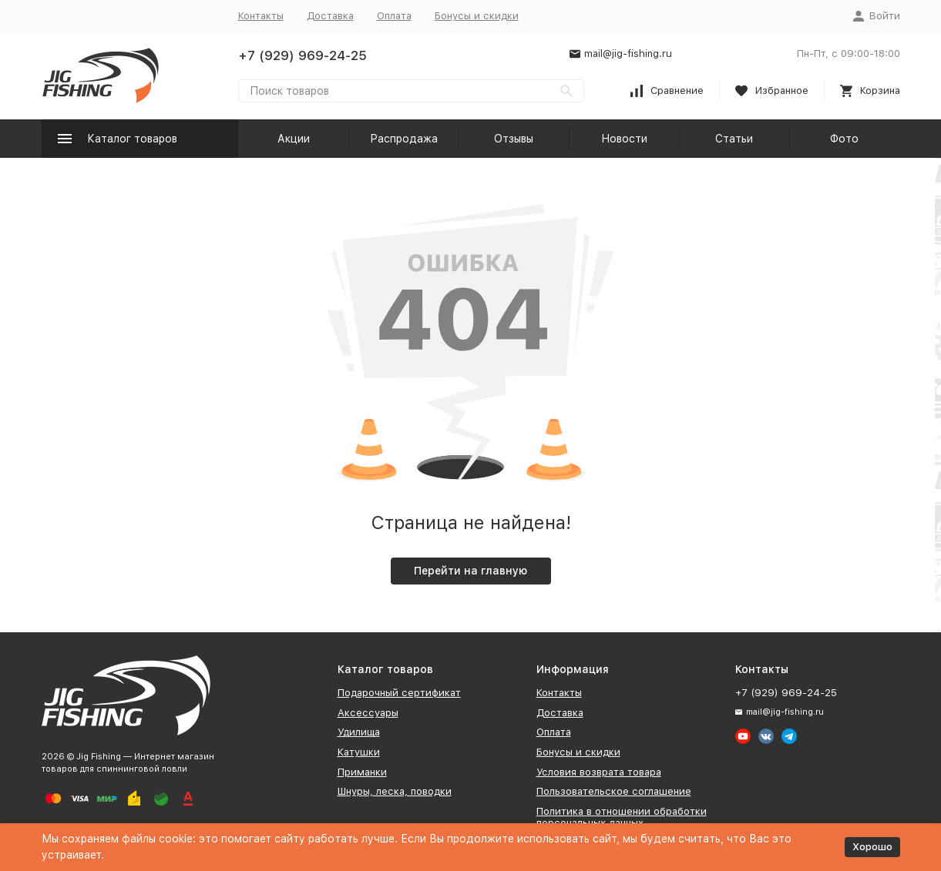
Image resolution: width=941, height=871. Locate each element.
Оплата (394, 16)
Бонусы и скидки (477, 16)
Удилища (359, 732)
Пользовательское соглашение (613, 791)
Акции (293, 138)
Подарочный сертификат (399, 692)
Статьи (734, 138)
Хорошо (872, 847)
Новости (624, 138)
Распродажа (404, 138)
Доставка (330, 16)
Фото (844, 138)
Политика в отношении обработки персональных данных (621, 817)
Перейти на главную (470, 570)
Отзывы (513, 138)
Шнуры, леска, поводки (395, 791)
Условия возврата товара (598, 772)
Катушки (359, 752)
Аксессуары (368, 713)
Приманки (362, 772)
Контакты (261, 16)
